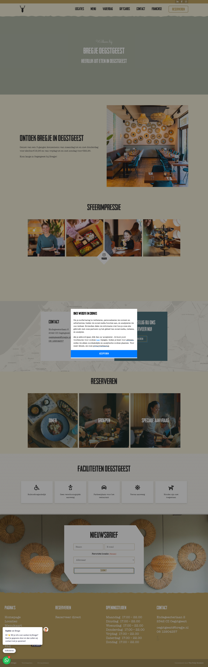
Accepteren (104, 354)
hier (98, 340)
